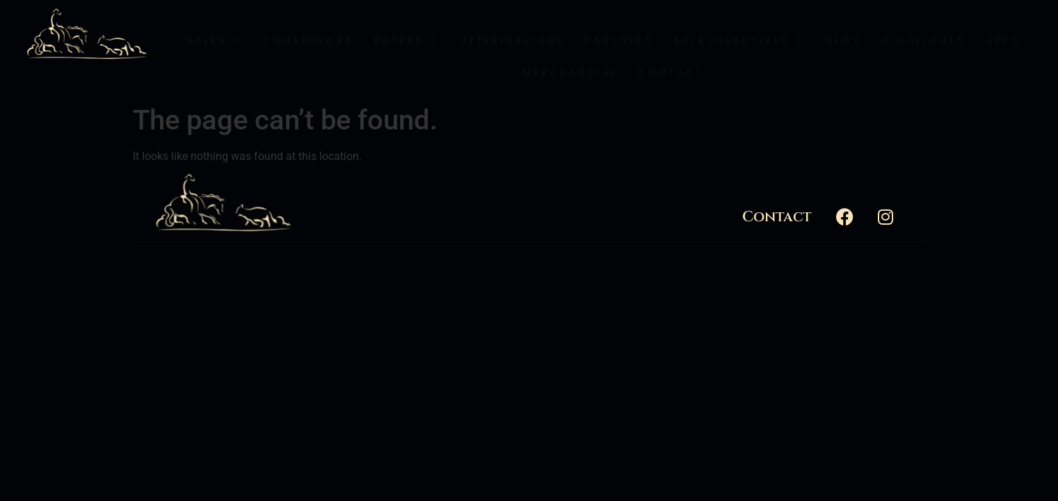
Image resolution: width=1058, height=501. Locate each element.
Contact (671, 72)
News (843, 40)
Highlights (923, 40)
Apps (1003, 40)
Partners (618, 40)
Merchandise (570, 72)
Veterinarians (512, 40)
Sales (214, 40)
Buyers (406, 40)
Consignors (307, 40)
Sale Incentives (739, 40)
